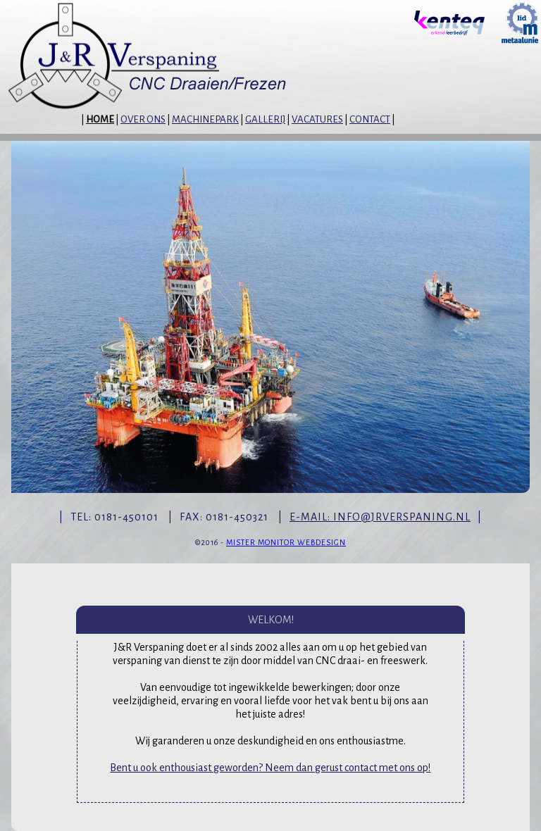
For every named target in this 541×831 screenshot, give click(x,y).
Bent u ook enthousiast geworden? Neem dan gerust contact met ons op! (270, 767)
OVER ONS (143, 119)
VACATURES (317, 119)
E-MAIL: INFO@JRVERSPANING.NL (380, 517)
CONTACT (369, 119)
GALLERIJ (265, 119)
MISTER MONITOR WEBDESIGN (286, 542)
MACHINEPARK (205, 119)
